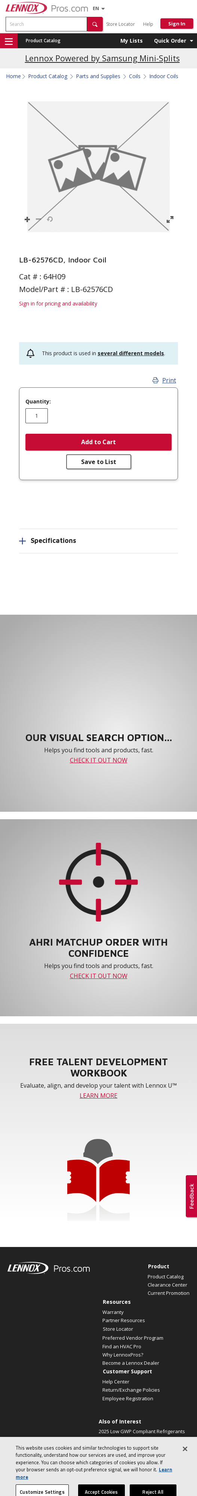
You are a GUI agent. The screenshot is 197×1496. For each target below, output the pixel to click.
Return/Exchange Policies (131, 1389)
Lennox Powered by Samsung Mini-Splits (102, 58)
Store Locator (120, 24)
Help (148, 24)
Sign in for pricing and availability (58, 303)
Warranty (113, 1312)
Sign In (176, 23)
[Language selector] (96, 8)
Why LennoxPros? (122, 1354)
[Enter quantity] (36, 415)
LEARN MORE (98, 1096)
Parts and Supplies (98, 76)
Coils (135, 76)
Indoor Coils (163, 76)
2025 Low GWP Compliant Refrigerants (142, 1431)
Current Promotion (169, 1293)
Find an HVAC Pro (121, 1346)
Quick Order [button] (170, 40)
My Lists (131, 40)
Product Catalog (43, 40)
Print (164, 380)
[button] (95, 24)
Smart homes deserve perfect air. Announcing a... (137, 1444)
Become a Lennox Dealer (130, 1363)
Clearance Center (167, 1284)
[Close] (185, 1458)
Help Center (115, 1381)
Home (13, 76)
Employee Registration (127, 1398)
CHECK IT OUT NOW (98, 760)
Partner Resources (123, 1320)
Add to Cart (98, 442)
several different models (131, 353)
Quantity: (38, 401)
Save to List (98, 462)
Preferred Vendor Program (132, 1337)
